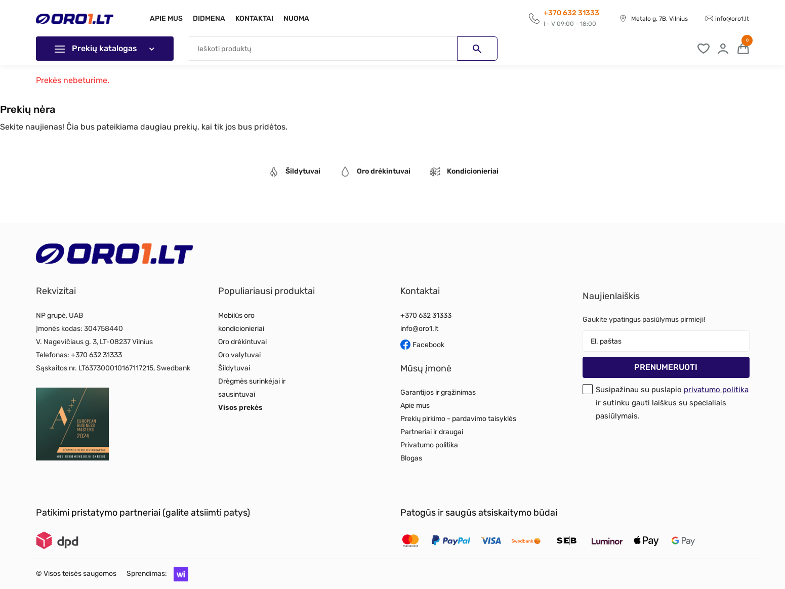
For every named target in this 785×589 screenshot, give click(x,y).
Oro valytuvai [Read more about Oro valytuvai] (239, 355)
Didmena (211, 18)
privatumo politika (716, 389)
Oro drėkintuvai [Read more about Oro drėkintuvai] (242, 342)
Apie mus (166, 18)
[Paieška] (343, 48)
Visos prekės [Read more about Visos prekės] (240, 407)
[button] (178, 573)
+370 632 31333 (96, 355)
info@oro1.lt (732, 18)
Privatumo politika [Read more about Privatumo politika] (429, 445)
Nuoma (302, 18)
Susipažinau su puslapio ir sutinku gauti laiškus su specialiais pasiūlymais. (672, 402)
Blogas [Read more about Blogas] (411, 458)
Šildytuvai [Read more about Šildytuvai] (234, 368)
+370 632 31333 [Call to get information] (571, 13)
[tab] (294, 173)
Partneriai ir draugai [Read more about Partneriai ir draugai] (431, 432)
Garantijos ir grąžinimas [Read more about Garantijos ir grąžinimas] (438, 392)
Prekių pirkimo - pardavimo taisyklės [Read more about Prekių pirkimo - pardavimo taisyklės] (458, 418)
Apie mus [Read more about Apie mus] (415, 405)
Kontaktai (258, 18)
